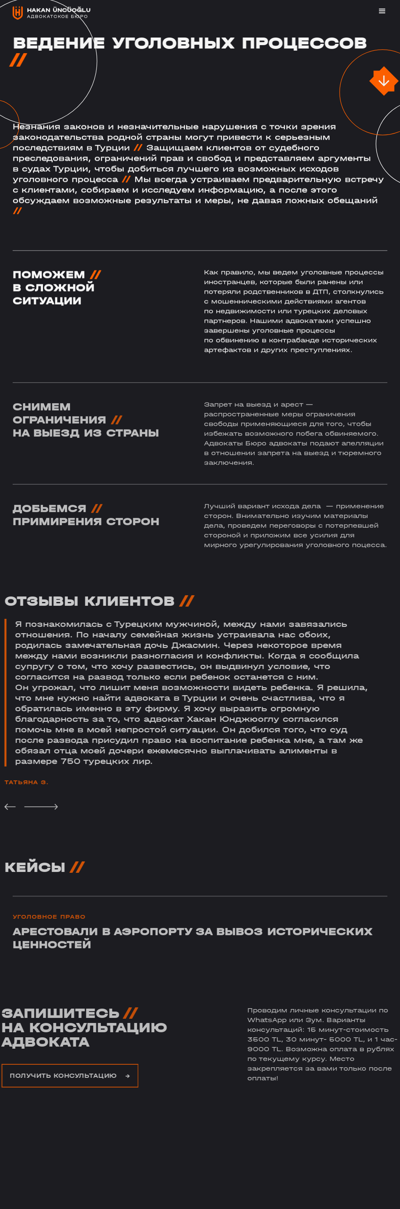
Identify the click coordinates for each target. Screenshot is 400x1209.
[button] (378, 11)
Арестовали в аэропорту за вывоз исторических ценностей (193, 947)
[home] (52, 12)
